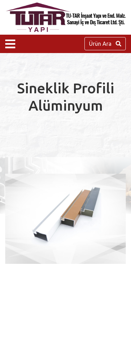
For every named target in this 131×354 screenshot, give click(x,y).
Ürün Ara (105, 44)
